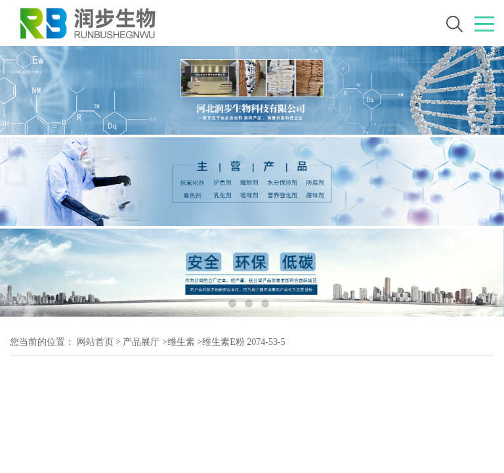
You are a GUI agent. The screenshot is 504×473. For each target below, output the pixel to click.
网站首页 (95, 342)
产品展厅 (141, 342)
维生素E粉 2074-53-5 (243, 342)
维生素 (181, 342)
